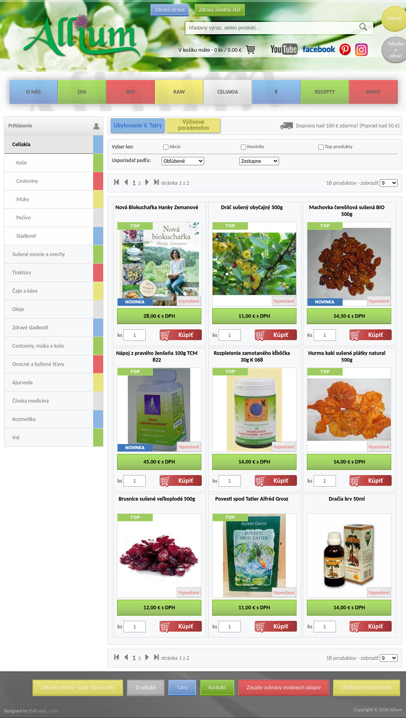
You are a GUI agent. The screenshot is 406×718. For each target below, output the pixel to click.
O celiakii (145, 687)
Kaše (21, 162)
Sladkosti (26, 236)
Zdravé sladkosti (30, 327)
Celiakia (227, 91)
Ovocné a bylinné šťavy (38, 364)
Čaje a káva (24, 291)
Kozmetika (23, 419)
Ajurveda (22, 382)
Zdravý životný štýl (219, 9)
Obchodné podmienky (367, 687)
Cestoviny (27, 181)
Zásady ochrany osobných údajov (284, 687)
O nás (33, 91)
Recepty (325, 91)
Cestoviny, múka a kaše (38, 345)
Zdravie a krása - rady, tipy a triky (78, 687)
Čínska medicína (30, 400)
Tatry (182, 687)
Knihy (373, 91)
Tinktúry (21, 272)
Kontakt (217, 687)
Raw (179, 91)
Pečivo (23, 217)
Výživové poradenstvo (193, 125)
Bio (130, 91)
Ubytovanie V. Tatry (137, 125)
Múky (22, 199)
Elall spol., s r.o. (42, 711)
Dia (82, 91)
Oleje (18, 309)
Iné (16, 437)
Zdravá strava (170, 9)
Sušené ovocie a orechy (38, 254)
